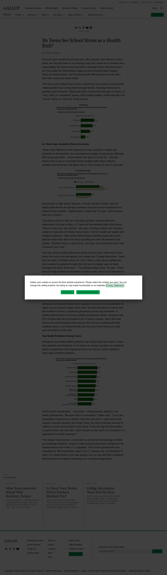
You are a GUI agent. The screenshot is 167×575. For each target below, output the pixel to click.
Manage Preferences (88, 292)
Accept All (67, 292)
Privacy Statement (115, 285)
